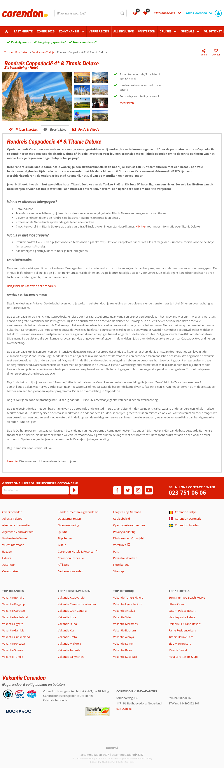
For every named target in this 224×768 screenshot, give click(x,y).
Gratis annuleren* (85, 42)
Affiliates (63, 565)
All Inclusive (123, 31)
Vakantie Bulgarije (13, 604)
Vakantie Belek (122, 650)
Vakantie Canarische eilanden (77, 604)
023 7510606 (124, 709)
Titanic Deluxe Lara (181, 637)
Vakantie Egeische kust (128, 604)
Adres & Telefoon (13, 519)
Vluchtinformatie (13, 545)
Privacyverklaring (124, 532)
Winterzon (146, 31)
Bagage (7, 551)
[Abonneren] (74, 490)
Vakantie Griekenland (16, 637)
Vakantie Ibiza (67, 617)
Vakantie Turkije (12, 657)
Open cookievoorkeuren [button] (129, 525)
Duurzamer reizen (69, 519)
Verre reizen (99, 31)
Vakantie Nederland (15, 617)
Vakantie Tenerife (69, 650)
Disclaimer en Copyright (128, 538)
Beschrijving (58, 130)
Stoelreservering (68, 525)
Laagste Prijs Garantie (127, 512)
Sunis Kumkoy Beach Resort (187, 597)
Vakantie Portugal (13, 643)
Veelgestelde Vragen (15, 538)
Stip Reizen (65, 538)
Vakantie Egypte (12, 624)
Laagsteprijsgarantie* (52, 42)
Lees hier (13, 461)
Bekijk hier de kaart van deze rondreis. (31, 286)
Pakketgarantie (21, 42)
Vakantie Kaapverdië (71, 597)
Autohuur (8, 565)
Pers (116, 551)
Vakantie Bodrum (124, 630)
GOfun (62, 545)
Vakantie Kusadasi (125, 657)
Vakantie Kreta (67, 637)
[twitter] (128, 490)
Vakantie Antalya (124, 611)
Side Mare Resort (180, 643)
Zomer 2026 (45, 31)
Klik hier (141, 226)
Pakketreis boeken (125, 558)
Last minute (23, 31)
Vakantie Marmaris (125, 624)
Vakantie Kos (66, 630)
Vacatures (119, 545)
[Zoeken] (122, 13)
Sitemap (118, 571)
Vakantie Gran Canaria (72, 611)
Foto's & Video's (88, 130)
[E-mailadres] (35, 490)
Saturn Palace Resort (182, 611)
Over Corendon (12, 512)
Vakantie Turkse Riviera (128, 597)
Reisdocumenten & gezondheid (78, 512)
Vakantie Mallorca (69, 643)
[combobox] (90, 13)
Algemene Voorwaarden (17, 532)
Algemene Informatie (16, 525)
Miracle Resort (178, 650)
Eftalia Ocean (177, 604)
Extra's (6, 558)
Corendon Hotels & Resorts (75, 551)
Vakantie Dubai (67, 624)
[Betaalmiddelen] (18, 711)
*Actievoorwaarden (70, 571)
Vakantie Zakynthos (71, 657)
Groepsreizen (10, 571)
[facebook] (117, 490)
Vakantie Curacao (13, 611)
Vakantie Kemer (123, 643)
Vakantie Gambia (13, 630)
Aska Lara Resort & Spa (183, 657)
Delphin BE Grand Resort (185, 624)
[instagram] (138, 490)
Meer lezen (127, 103)
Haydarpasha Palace (182, 617)
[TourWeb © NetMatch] (112, 748)
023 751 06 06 (187, 492)
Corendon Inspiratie (71, 558)
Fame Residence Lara (182, 630)
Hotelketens (121, 565)
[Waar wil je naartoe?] (90, 13)
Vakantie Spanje (12, 650)
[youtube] (149, 490)
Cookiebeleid (121, 519)
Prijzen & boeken (27, 130)
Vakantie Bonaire (13, 597)
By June (62, 532)
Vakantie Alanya (123, 637)
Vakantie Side (122, 617)
